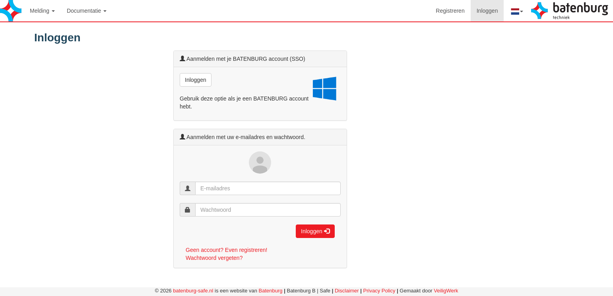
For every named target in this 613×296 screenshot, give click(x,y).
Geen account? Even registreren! (226, 250)
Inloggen (490, 10)
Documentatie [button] (87, 11)
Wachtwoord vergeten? (214, 258)
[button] (516, 10)
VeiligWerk (446, 291)
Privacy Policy (379, 291)
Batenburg (271, 291)
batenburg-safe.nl (193, 291)
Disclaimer (347, 291)
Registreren (450, 11)
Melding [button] (42, 11)
